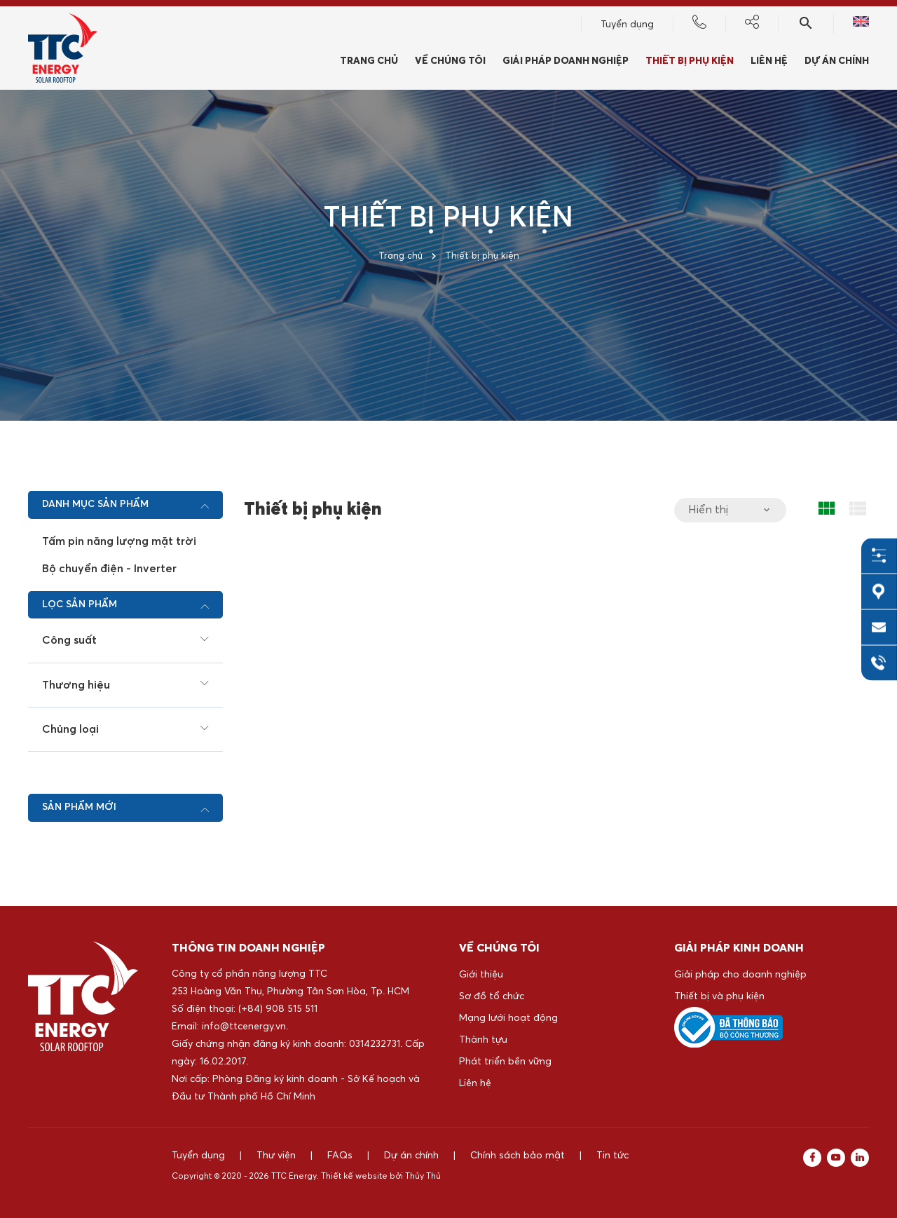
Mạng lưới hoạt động (508, 1018)
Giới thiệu (481, 975)
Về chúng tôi (450, 61)
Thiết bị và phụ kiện (719, 996)
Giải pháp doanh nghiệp (565, 61)
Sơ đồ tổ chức (491, 996)
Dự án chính (836, 61)
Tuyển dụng (627, 24)
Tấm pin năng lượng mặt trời (119, 541)
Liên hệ (769, 61)
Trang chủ (369, 61)
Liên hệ (475, 1083)
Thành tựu (483, 1040)
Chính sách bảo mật (517, 1156)
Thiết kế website (354, 1176)
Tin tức (612, 1156)
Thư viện (276, 1156)
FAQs (339, 1156)
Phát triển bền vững (505, 1062)
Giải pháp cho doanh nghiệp (740, 975)
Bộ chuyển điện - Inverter (109, 568)
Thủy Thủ (423, 1176)
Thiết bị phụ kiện (689, 61)
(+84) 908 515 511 (277, 1009)
